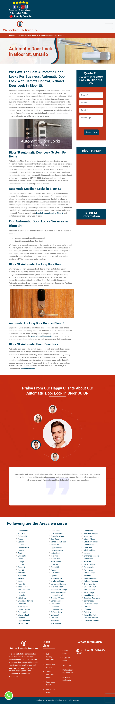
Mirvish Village (89, 550)
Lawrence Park (57, 550)
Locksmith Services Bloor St (27, 35)
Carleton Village (57, 601)
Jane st (21, 578)
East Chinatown (24, 589)
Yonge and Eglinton (58, 584)
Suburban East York (92, 598)
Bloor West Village (58, 592)
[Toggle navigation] (109, 26)
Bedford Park (23, 623)
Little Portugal (89, 544)
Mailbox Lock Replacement (67, 671)
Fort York (54, 618)
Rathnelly (54, 570)
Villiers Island (23, 615)
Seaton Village (89, 573)
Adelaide (21, 573)
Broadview (22, 575)
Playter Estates (24, 609)
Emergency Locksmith (66, 679)
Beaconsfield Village (59, 589)
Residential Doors (28, 368)
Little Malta (88, 530)
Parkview (87, 612)
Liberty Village (89, 539)
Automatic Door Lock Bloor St (52, 35)
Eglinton (21, 542)
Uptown (54, 575)
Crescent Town (90, 587)
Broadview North (90, 584)
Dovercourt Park (57, 609)
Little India (22, 598)
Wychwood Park (57, 581)
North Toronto (56, 561)
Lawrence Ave (23, 547)
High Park (55, 620)
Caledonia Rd (23, 530)
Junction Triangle (91, 533)
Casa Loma (55, 530)
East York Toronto (91, 618)
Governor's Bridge (91, 603)
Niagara (87, 553)
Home (11, 35)
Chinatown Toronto (91, 620)
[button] (38, 418)
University (22, 556)
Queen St (21, 567)
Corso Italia (55, 603)
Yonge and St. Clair (58, 542)
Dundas (21, 564)
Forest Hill (55, 544)
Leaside (87, 606)
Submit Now (91, 132)
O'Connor (87, 609)
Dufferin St (22, 544)
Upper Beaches (24, 620)
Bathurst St (22, 536)
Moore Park (55, 558)
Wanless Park (56, 578)
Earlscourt (55, 615)
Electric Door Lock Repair (50, 675)
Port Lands (22, 612)
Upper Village (56, 547)
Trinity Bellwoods (90, 578)
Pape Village (89, 592)
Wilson (20, 539)
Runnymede (88, 570)
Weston (21, 581)
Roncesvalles (89, 567)
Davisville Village (57, 536)
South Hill (55, 567)
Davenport (55, 606)
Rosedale (54, 564)
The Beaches (23, 587)
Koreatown (88, 536)
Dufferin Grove (56, 612)
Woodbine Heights (91, 595)
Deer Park (55, 539)
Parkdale (87, 561)
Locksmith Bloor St (56, 700)
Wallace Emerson (91, 581)
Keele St (21, 584)
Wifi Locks (66, 665)
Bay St (20, 553)
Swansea (87, 575)
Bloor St (21, 550)
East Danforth (89, 589)
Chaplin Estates (57, 533)
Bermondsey (89, 601)
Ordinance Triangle (91, 556)
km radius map (91, 178)
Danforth (21, 592)
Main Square (23, 606)
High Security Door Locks (50, 657)
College (21, 561)
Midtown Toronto (57, 587)
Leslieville (22, 603)
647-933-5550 (19, 13)
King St (21, 570)
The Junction (56, 623)
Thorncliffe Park (90, 615)
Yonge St (21, 533)
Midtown (54, 556)
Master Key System (50, 665)
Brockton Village (57, 598)
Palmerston (88, 558)
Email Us (85, 650)
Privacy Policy (65, 652)
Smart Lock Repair (50, 683)
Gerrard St (22, 595)
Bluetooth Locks (66, 659)
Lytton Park (55, 553)
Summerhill (55, 573)
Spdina (20, 558)
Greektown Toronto (25, 601)
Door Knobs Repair (50, 691)
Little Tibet (88, 547)
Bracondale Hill (57, 595)
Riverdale (21, 618)
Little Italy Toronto (91, 542)
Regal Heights (89, 564)
